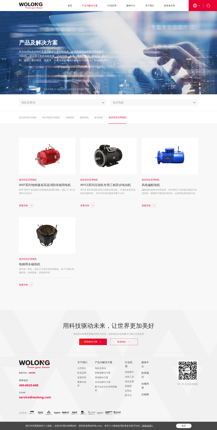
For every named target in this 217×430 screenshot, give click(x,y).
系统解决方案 (101, 377)
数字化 (128, 395)
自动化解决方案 (102, 381)
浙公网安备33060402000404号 (83, 426)
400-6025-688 (28, 385)
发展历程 (81, 377)
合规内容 (145, 385)
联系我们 (145, 374)
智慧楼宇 (129, 372)
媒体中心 (130, 5)
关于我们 (149, 5)
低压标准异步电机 (28, 117)
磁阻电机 (84, 117)
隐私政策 (179, 426)
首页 (70, 5)
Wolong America (42, 423)
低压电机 (61, 89)
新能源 (128, 385)
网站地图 (194, 426)
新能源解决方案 (102, 372)
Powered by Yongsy (103, 426)
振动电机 (98, 117)
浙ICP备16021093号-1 (63, 426)
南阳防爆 (53, 423)
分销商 (145, 394)
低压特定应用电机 (76, 89)
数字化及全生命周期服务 (106, 388)
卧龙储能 (60, 423)
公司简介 (81, 368)
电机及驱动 (48, 89)
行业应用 (112, 5)
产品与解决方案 (90, 5)
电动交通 (129, 381)
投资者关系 (169, 5)
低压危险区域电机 (51, 117)
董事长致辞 (81, 383)
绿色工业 (129, 376)
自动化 (128, 390)
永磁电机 (69, 117)
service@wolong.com (35, 397)
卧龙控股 (32, 423)
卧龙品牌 (81, 372)
